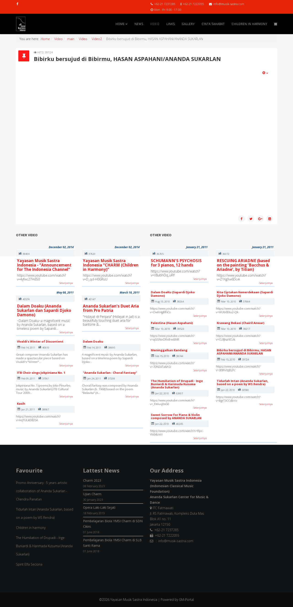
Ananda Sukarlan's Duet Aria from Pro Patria (111, 308)
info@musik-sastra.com (228, 4)
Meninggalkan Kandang (169, 350)
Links (170, 24)
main (70, 39)
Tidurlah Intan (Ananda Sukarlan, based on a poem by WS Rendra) (242, 382)
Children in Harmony (249, 24)
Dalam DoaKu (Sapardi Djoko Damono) (173, 293)
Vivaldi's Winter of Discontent (40, 341)
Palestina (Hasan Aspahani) (172, 323)
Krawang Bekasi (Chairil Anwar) (240, 323)
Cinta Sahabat (213, 24)
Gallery (188, 24)
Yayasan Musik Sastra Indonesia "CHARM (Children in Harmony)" (110, 265)
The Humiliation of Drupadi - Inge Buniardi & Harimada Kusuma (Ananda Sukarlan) (177, 384)
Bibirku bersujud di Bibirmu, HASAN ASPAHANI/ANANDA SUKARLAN (244, 351)
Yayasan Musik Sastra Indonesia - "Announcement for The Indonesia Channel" (44, 265)
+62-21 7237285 (164, 4)
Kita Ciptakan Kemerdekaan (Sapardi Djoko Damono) (245, 293)
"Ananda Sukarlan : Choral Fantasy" (110, 373)
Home (120, 24)
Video (155, 24)
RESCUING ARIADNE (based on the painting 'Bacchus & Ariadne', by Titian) (243, 265)
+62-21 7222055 (193, 4)
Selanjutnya (66, 283)
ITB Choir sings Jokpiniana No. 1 (41, 373)
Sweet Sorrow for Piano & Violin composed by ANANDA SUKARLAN (176, 416)
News (139, 24)
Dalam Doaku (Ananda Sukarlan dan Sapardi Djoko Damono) (44, 310)
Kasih (21, 403)
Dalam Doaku (93, 341)
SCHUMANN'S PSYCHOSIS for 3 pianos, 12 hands (176, 263)
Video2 (97, 39)
